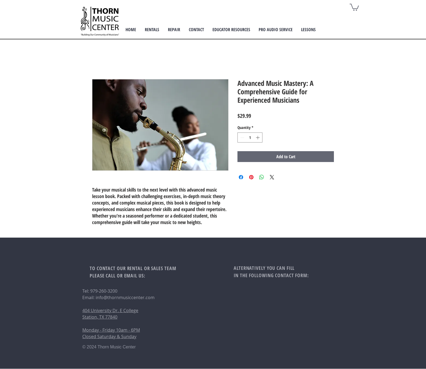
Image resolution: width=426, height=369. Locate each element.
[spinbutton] (250, 137)
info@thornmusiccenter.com (125, 297)
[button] (354, 7)
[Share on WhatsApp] (261, 177)
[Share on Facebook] (241, 177)
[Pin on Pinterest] (251, 177)
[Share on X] (272, 177)
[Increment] (258, 137)
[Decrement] (241, 137)
